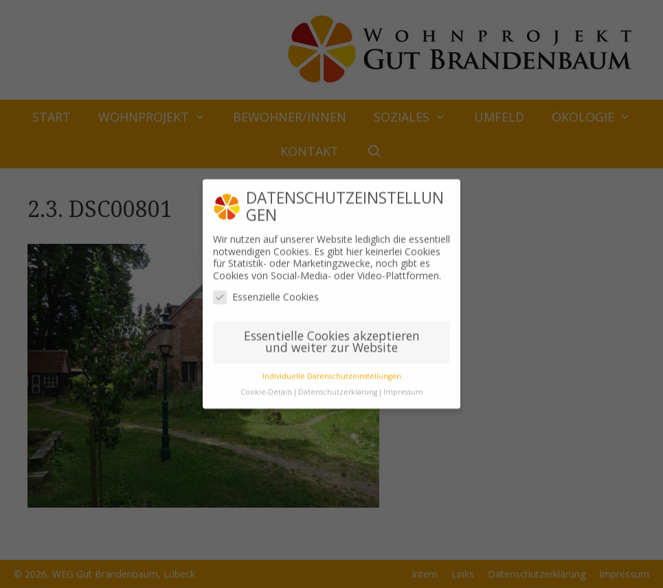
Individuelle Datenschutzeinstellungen (331, 371)
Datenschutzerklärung (337, 387)
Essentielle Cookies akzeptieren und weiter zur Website (332, 336)
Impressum (403, 387)
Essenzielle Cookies (266, 291)
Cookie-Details (266, 387)
